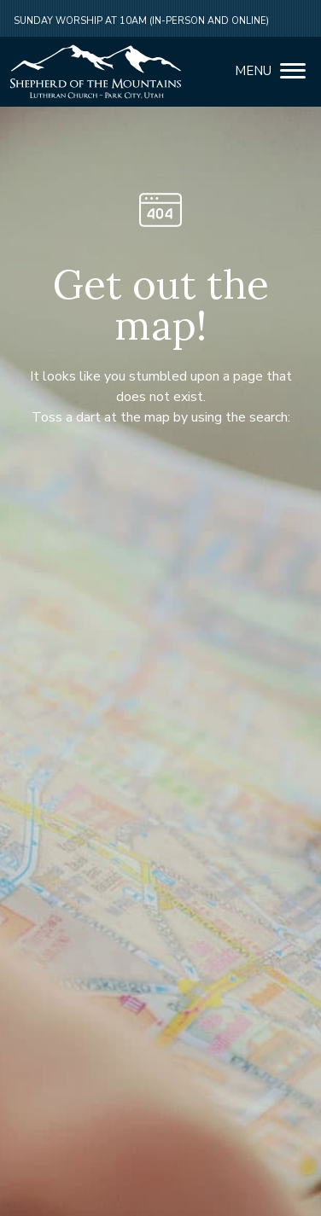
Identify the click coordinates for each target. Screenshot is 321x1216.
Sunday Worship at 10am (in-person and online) (141, 21)
